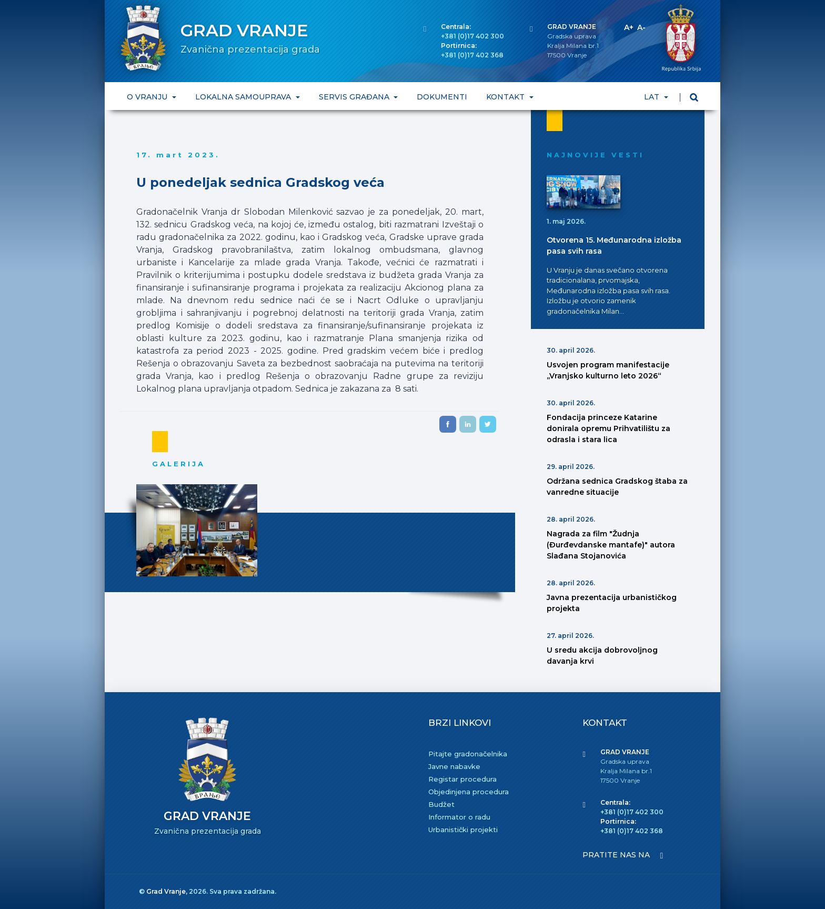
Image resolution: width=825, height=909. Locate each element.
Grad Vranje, (167, 891)
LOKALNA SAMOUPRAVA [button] (244, 97)
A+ (628, 27)
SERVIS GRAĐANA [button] (355, 97)
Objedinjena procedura (468, 791)
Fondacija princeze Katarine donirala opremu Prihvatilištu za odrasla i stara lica (608, 428)
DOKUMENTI (442, 97)
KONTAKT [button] (506, 97)
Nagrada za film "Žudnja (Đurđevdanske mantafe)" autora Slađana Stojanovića (611, 545)
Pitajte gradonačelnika (467, 754)
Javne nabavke (454, 766)
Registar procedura (462, 779)
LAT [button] (652, 97)
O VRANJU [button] (148, 97)
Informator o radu (459, 817)
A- (641, 27)
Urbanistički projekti (463, 829)
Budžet (441, 804)
